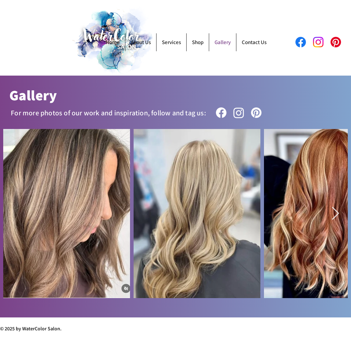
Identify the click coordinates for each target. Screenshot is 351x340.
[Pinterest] (336, 42)
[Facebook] (221, 113)
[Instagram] (239, 113)
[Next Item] (335, 214)
